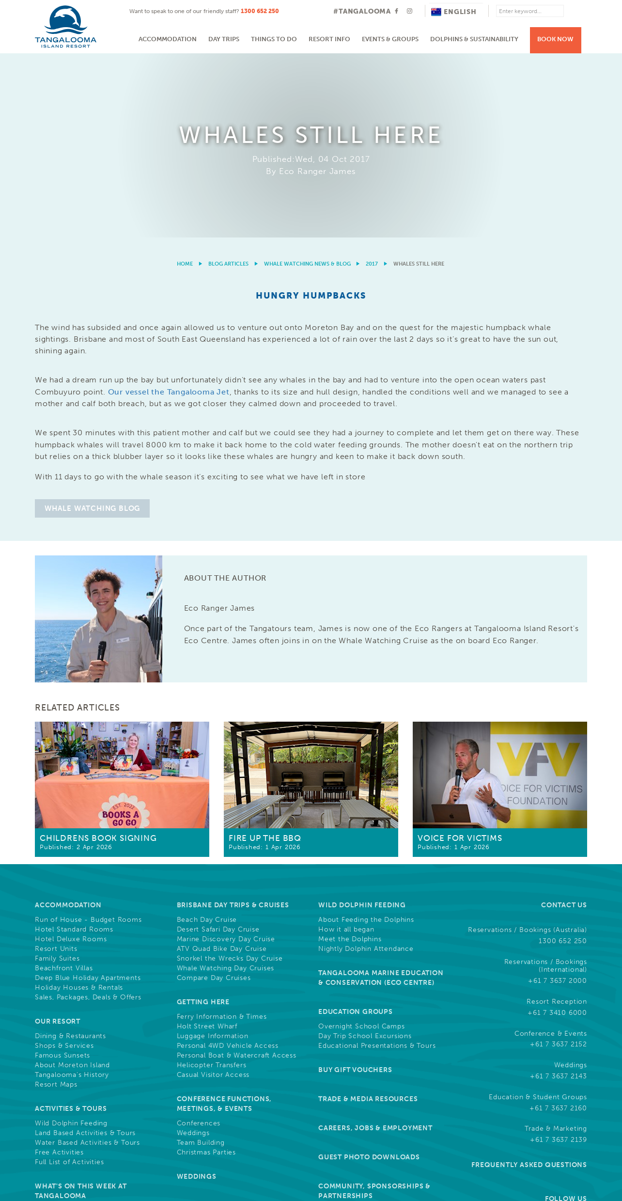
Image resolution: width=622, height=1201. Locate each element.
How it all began (346, 746)
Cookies (414, 1153)
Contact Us (564, 721)
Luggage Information (213, 852)
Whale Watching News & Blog (307, 80)
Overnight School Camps (361, 843)
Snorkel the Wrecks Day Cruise (230, 775)
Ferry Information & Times (222, 833)
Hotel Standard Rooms (74, 746)
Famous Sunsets (62, 872)
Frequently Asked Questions (529, 981)
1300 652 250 (260, 11)
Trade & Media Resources (368, 915)
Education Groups (355, 828)
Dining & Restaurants (70, 852)
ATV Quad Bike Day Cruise (222, 765)
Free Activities (59, 969)
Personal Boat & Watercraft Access (236, 872)
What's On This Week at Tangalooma (81, 1007)
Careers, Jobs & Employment (375, 944)
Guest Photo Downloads (369, 973)
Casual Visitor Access (213, 891)
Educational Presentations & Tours (376, 862)
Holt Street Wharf (207, 843)
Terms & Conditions (360, 1153)
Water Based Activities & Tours (87, 959)
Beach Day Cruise (207, 736)
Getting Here (203, 818)
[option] (311, 53)
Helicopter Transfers (212, 881)
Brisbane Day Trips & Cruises (233, 721)
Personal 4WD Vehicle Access (228, 862)
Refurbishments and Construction (93, 1037)
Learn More (531, 1117)
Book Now (555, 39)
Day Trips (223, 39)
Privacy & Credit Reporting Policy (486, 1153)
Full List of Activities (69, 978)
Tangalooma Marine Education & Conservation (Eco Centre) (381, 794)
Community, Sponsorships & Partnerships (374, 1007)
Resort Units (56, 765)
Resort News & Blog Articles (235, 1022)
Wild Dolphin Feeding (71, 940)
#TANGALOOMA (362, 11)
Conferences (199, 940)
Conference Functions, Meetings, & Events (224, 920)
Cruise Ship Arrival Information (87, 1027)
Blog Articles (228, 80)
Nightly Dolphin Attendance (366, 765)
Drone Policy (566, 1153)
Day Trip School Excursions (365, 852)
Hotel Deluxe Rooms (71, 755)
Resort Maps (56, 901)
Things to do (274, 39)
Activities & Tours (71, 925)
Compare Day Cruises (214, 794)
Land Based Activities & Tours (85, 949)
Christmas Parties (206, 969)
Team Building (201, 959)
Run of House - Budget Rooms (88, 736)
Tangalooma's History (72, 891)
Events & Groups (390, 39)
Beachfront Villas (64, 785)
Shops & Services (64, 862)
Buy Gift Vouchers (355, 886)
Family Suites (57, 775)
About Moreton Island (72, 881)
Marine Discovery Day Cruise (226, 755)
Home (185, 80)
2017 (372, 80)
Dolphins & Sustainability (474, 39)
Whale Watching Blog (92, 324)
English (454, 12)
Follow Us (566, 1015)
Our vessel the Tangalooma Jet (169, 208)
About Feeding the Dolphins (366, 736)
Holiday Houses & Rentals (79, 804)
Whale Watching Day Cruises (226, 785)
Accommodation (168, 39)
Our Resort (57, 838)
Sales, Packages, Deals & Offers (88, 814)
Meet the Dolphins (350, 755)
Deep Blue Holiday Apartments (87, 794)
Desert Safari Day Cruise (218, 746)
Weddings (193, 949)
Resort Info (329, 39)
